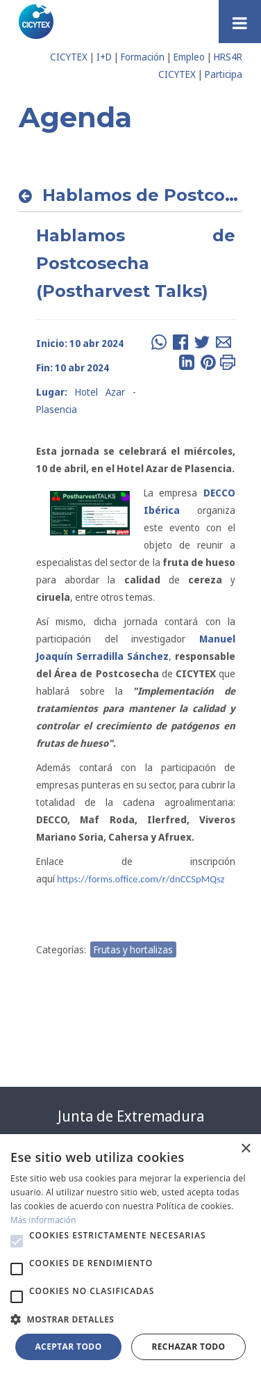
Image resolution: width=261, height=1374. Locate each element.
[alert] (130, 1254)
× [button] (245, 1149)
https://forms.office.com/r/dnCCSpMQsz (141, 879)
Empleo (189, 56)
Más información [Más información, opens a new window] (43, 1220)
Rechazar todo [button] (188, 1346)
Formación (143, 56)
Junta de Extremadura (131, 1116)
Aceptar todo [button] (68, 1346)
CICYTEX (68, 56)
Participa (223, 74)
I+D (104, 56)
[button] (17, 1241)
